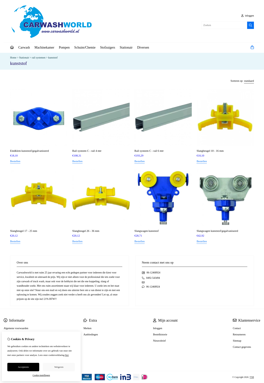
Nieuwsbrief (159, 340)
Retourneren (239, 334)
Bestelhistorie (160, 334)
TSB (252, 377)
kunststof (53, 57)
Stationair (126, 47)
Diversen (143, 47)
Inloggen (157, 328)
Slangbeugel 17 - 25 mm (23, 230)
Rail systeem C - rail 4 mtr (86, 150)
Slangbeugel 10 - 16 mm (210, 150)
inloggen (247, 15)
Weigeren (58, 367)
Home (13, 57)
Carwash (24, 47)
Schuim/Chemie (85, 47)
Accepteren (23, 367)
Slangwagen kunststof (146, 230)
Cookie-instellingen (41, 375)
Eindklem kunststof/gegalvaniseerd (29, 150)
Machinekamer (44, 47)
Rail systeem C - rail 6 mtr (149, 150)
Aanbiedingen (90, 334)
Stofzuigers (107, 47)
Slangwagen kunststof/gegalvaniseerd (217, 230)
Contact (237, 328)
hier (67, 355)
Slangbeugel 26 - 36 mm (85, 230)
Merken (87, 328)
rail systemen (38, 57)
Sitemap (237, 340)
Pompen (64, 47)
